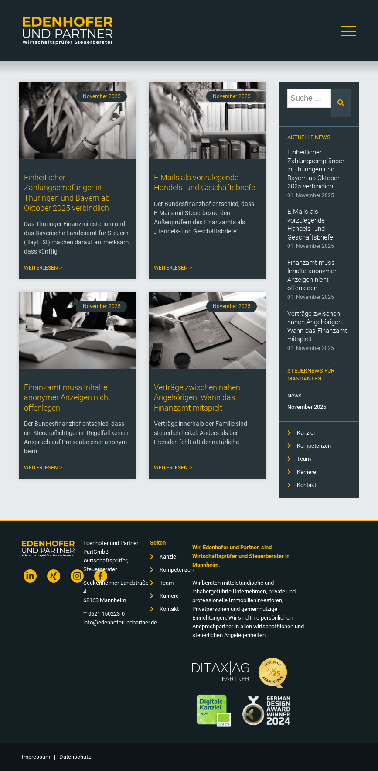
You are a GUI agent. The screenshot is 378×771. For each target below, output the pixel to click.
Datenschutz (75, 757)
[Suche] (341, 103)
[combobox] (309, 98)
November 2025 (306, 407)
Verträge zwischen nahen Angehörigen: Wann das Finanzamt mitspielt (317, 326)
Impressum (36, 757)
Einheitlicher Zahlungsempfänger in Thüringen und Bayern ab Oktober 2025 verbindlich (315, 169)
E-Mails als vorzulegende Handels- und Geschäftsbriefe (310, 224)
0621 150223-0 (106, 613)
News (294, 395)
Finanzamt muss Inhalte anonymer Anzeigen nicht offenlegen (312, 275)
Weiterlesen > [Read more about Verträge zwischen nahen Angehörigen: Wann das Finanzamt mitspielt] (173, 468)
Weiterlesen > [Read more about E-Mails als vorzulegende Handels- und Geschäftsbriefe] (173, 268)
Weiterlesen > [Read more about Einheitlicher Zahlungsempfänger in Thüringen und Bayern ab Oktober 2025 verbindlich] (43, 268)
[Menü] (346, 30)
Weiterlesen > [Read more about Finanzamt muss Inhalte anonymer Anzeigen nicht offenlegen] (43, 468)
